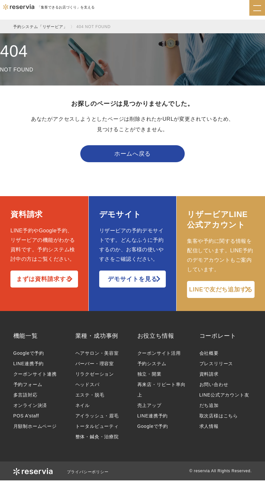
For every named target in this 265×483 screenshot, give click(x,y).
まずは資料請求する (44, 281)
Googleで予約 (28, 355)
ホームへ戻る (132, 155)
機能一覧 (25, 338)
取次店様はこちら (218, 418)
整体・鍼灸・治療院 (97, 439)
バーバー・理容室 (94, 366)
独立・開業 (149, 376)
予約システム (151, 366)
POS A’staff (26, 418)
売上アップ (149, 408)
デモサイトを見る (132, 281)
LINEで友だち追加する (221, 291)
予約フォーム (27, 387)
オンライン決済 (30, 408)
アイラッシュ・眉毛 (97, 418)
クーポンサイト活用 (159, 355)
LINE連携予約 (28, 366)
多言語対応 (25, 397)
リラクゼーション (94, 376)
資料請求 (209, 376)
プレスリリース (216, 366)
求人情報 (209, 428)
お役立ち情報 (155, 338)
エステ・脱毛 (89, 397)
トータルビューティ (97, 428)
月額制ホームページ (35, 428)
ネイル (82, 408)
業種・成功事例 (96, 338)
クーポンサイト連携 (35, 376)
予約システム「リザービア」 (40, 26)
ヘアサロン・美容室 (97, 355)
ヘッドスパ (87, 387)
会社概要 (209, 355)
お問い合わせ (213, 387)
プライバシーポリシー (88, 474)
